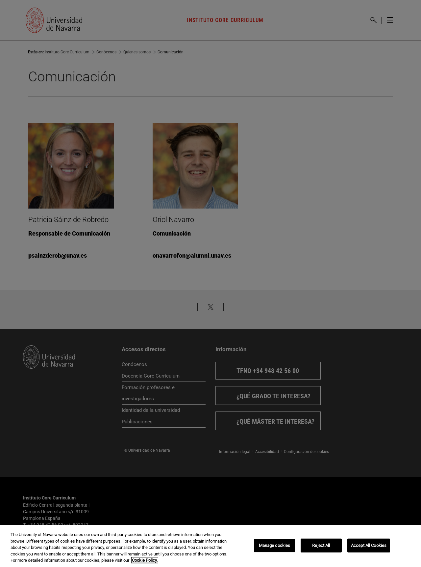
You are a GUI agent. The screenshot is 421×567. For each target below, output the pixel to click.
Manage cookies (274, 545)
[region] (210, 546)
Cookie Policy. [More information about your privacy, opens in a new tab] (145, 560)
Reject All (321, 545)
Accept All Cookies (368, 545)
